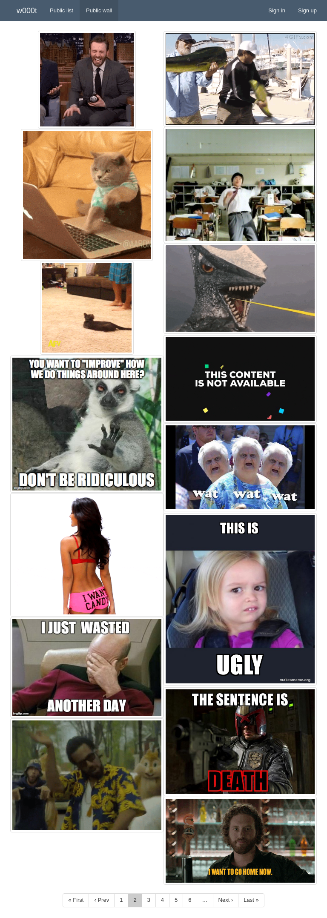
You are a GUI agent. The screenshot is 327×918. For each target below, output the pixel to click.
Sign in (276, 10)
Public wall (99, 10)
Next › (225, 900)
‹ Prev (101, 900)
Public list (61, 10)
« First (75, 900)
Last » (251, 900)
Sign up (307, 10)
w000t (27, 10)
